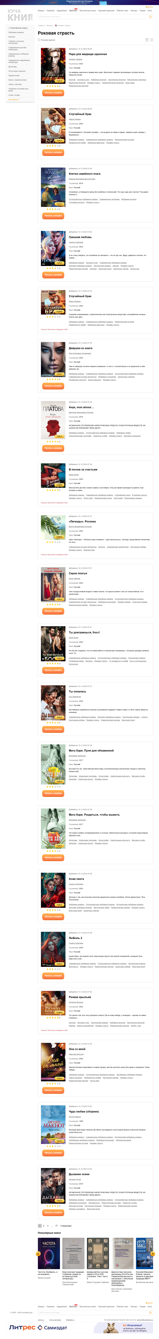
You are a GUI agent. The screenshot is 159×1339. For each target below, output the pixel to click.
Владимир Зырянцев (77, 756)
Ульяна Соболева (76, 242)
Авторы (134, 11)
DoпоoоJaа (134, 269)
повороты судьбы (100, 436)
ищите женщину (94, 380)
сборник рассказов (123, 1140)
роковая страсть (93, 83)
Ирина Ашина (44, 1278)
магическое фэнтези (77, 83)
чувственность (94, 1203)
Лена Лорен (73, 638)
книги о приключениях (17, 80)
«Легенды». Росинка (82, 521)
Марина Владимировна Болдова (82, 179)
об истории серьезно (17, 71)
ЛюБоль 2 (75, 938)
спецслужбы (103, 776)
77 (56, 1226)
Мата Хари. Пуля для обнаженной (91, 750)
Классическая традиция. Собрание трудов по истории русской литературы (73, 1275)
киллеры (89, 661)
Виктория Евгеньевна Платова (81, 412)
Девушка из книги (80, 348)
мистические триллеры (136, 80)
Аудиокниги (62, 11)
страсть (144, 717)
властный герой (105, 269)
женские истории (76, 1206)
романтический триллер (78, 1081)
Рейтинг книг (122, 11)
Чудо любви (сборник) (84, 1111)
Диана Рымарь (75, 119)
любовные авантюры (96, 143)
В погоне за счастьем (83, 469)
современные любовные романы (99, 140)
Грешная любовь (80, 237)
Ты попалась (77, 691)
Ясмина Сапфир (75, 59)
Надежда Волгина (76, 1002)
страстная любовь (139, 602)
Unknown (93, 269)
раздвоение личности (77, 380)
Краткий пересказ (106, 11)
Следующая (65, 1226)
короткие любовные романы (80, 266)
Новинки (50, 11)
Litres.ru (41, 1320)
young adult (118, 498)
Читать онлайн (53, 92)
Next (152, 1253)
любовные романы (16, 32)
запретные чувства (120, 269)
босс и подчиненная (138, 661)
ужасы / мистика (15, 84)
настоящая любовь (138, 547)
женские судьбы (138, 776)
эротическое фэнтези (117, 80)
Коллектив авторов (144, 1282)
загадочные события (126, 377)
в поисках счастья (139, 495)
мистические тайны (101, 908)
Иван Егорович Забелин (98, 1282)
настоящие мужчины (93, 1206)
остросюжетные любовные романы (83, 199)
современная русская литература (17, 49)
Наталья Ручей (75, 1179)
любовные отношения (107, 377)
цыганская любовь (122, 967)
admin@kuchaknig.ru (145, 1320)
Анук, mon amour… (81, 407)
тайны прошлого (75, 1078)
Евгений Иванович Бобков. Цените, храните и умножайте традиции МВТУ (145, 1275)
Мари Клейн (74, 475)
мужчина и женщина (132, 436)
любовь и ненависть (77, 1209)
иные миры (130, 83)
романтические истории (124, 140)
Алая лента (76, 878)
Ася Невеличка (75, 697)
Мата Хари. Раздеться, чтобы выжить (94, 814)
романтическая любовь (78, 605)
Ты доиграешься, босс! (84, 632)
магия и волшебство (85, 1026)
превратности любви (77, 143)
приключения (13, 75)
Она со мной (77, 1049)
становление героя (122, 495)
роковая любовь (124, 602)
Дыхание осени (79, 1174)
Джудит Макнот (75, 1117)
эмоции (116, 266)
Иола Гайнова (74, 579)
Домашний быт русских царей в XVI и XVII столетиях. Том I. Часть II (97, 1275)
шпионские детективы (88, 776)
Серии (142, 11)
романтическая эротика (78, 269)
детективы (12, 67)
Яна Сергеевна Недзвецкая (80, 353)
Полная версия (48, 40)
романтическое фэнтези (78, 86)
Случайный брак (80, 114)
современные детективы (109, 199)
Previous (38, 1253)
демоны (72, 1026)
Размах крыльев (80, 997)
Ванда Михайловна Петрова (80, 527)
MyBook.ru (70, 1320)
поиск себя (88, 498)
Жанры (41, 11)
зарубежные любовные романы (129, 1075)
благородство (89, 550)
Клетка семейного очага (84, 173)
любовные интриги (128, 199)
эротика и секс (83, 80)
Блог (150, 11)
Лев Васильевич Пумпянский (69, 1283)
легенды (101, 547)
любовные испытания (107, 602)
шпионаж (72, 779)
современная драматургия (118, 547)
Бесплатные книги (88, 11)
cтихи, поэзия (14, 95)
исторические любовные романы (129, 904)
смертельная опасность (120, 776)
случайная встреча (76, 202)
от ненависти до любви (118, 661)
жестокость (73, 967)
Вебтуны (73, 11)
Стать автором (55, 1320)
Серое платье (78, 573)
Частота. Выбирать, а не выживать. (47, 1273)
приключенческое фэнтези (113, 83)
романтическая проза (103, 498)
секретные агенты (85, 779)
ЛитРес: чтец (136, 1026)
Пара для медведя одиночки (88, 54)
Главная (41, 25)
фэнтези (11, 37)
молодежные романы (133, 498)
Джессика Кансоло (76, 1054)
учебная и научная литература (16, 42)
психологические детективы (80, 436)
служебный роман (76, 661)
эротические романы (102, 266)
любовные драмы (123, 433)
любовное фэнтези (98, 80)
